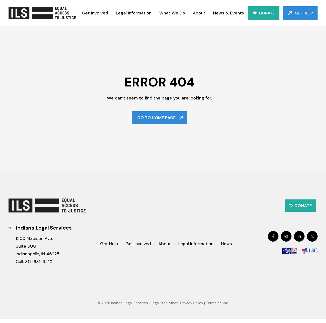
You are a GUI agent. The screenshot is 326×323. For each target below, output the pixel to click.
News (226, 247)
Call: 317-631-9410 (34, 266)
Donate (267, 13)
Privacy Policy (191, 307)
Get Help (304, 13)
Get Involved (95, 13)
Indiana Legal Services (129, 307)
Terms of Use (217, 307)
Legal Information (134, 13)
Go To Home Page (156, 118)
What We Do (172, 13)
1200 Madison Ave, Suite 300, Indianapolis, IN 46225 (37, 250)
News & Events (228, 13)
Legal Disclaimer (164, 307)
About (199, 13)
